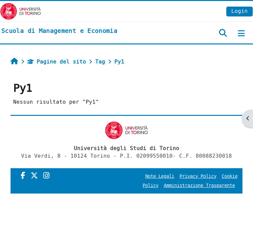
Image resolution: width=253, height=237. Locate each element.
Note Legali (159, 176)
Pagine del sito (56, 62)
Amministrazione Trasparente (199, 185)
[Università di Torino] (20, 11)
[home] (59, 31)
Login (239, 11)
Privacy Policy (198, 176)
